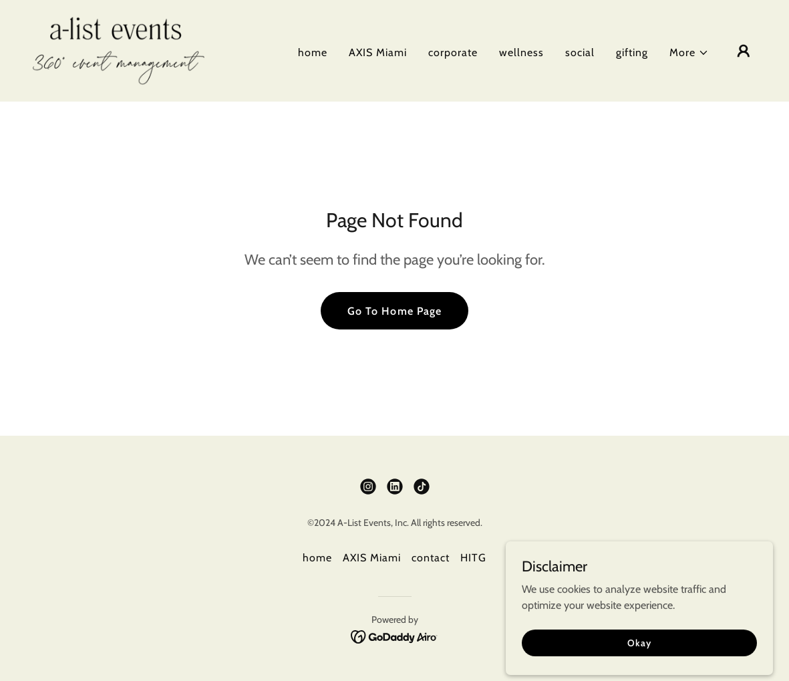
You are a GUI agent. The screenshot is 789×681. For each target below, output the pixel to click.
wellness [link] (521, 52)
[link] (118, 49)
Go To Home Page (394, 311)
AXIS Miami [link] (378, 52)
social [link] (580, 52)
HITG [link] (473, 557)
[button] (689, 53)
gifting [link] (632, 52)
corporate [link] (453, 52)
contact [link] (431, 557)
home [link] (312, 52)
